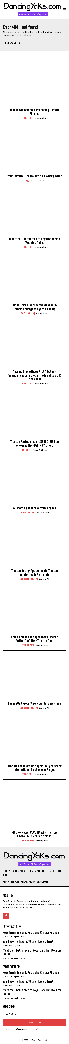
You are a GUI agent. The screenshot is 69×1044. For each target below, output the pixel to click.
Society (26, 450)
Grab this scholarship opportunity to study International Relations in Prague (34, 768)
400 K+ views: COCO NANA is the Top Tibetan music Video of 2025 (34, 834)
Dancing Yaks (44, 579)
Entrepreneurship (28, 579)
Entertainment (27, 512)
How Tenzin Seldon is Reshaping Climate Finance (34, 111)
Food (27, 181)
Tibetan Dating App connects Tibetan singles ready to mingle (34, 572)
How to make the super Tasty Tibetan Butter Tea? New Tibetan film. (34, 639)
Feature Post (28, 645)
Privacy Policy (34, 1029)
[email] (34, 1014)
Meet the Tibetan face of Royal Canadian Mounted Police (34, 240)
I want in (34, 1022)
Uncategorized (27, 313)
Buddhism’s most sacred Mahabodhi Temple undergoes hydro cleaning (34, 307)
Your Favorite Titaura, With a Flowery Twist (34, 176)
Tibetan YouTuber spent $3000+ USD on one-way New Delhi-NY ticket (34, 443)
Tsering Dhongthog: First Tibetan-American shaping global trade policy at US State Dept (35, 375)
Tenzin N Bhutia (41, 118)
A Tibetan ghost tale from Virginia (34, 508)
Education (26, 118)
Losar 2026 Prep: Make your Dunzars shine (34, 703)
